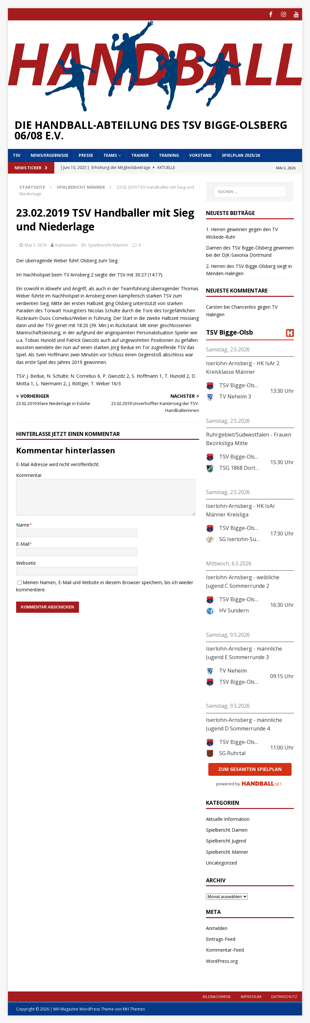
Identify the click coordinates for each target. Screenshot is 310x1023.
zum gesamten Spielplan (250, 768)
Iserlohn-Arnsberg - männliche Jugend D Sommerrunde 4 (244, 723)
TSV (16, 154)
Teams (110, 154)
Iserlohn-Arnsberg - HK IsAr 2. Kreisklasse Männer (243, 367)
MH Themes (134, 1008)
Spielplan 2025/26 (241, 154)
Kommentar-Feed (225, 949)
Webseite (26, 562)
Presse (86, 154)
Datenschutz (284, 995)
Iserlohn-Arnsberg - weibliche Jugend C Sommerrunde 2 (242, 581)
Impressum (251, 995)
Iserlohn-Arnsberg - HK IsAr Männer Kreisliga (240, 509)
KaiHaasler (66, 244)
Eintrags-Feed (220, 938)
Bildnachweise (217, 995)
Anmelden (216, 927)
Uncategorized (221, 862)
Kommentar (29, 474)
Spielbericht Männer (108, 244)
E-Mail (22, 543)
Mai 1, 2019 (35, 244)
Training (169, 154)
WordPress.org (222, 960)
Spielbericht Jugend (226, 840)
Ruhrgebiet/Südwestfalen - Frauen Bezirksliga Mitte (248, 438)
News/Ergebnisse (49, 154)
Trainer (140, 154)
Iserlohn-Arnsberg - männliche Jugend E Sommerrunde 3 (244, 652)
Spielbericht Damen (226, 829)
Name (22, 524)
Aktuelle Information (227, 818)
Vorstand (200, 154)
